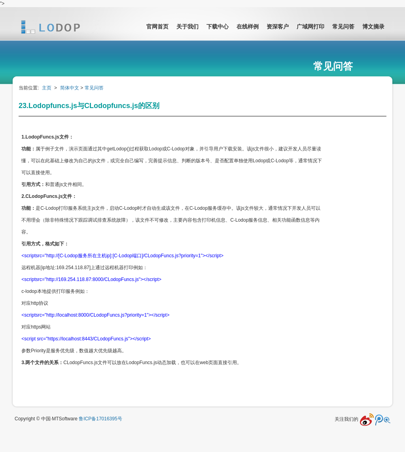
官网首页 (157, 26)
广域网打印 (310, 26)
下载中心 (217, 26)
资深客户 (278, 26)
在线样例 (248, 26)
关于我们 (187, 26)
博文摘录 (373, 26)
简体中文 (69, 88)
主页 (46, 88)
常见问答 (343, 26)
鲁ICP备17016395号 (100, 419)
